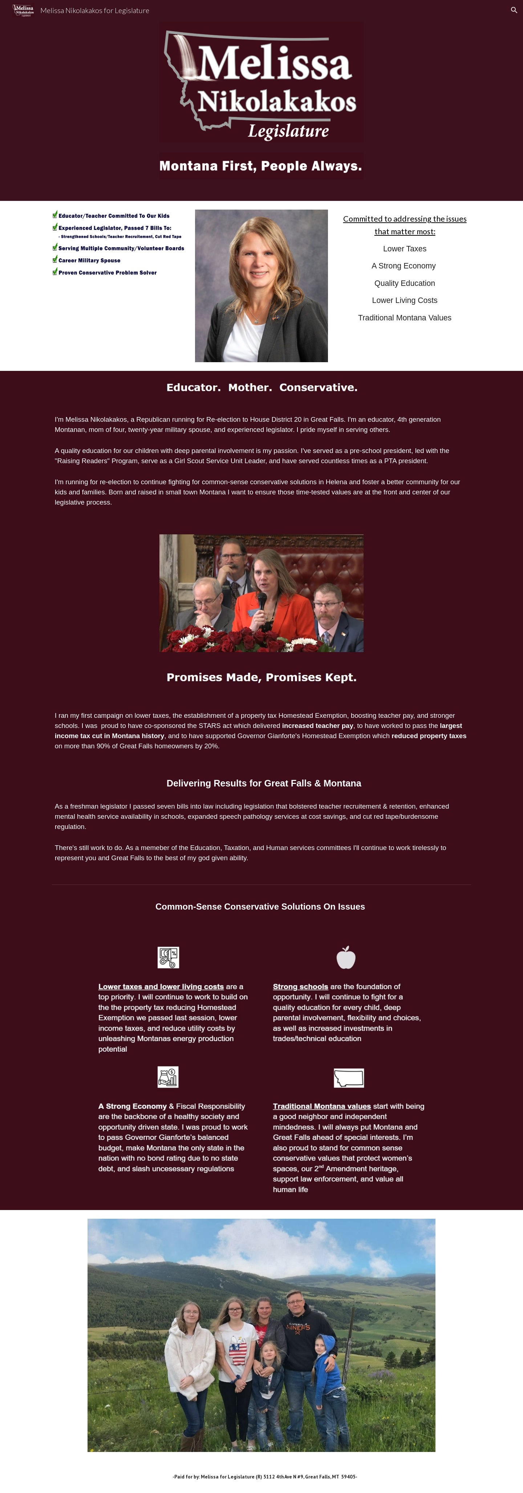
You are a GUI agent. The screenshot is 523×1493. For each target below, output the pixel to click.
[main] (404, 275)
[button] (514, 10)
